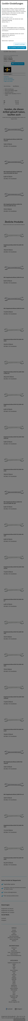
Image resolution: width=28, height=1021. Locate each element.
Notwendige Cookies (8, 17)
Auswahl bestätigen (20, 44)
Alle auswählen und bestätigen (17, 47)
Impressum (11, 40)
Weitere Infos (6, 22)
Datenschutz (5, 40)
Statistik (5, 26)
